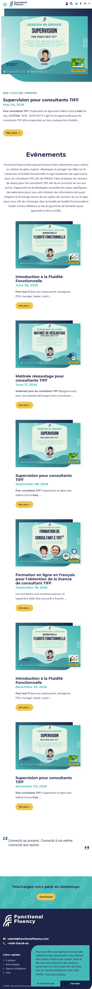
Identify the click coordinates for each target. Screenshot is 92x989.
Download (46, 896)
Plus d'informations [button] (55, 974)
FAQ (6, 973)
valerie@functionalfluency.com (26, 938)
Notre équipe (11, 964)
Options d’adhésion (14, 968)
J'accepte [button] (75, 983)
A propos (9, 960)
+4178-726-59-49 (15, 943)
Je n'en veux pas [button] (45, 983)
